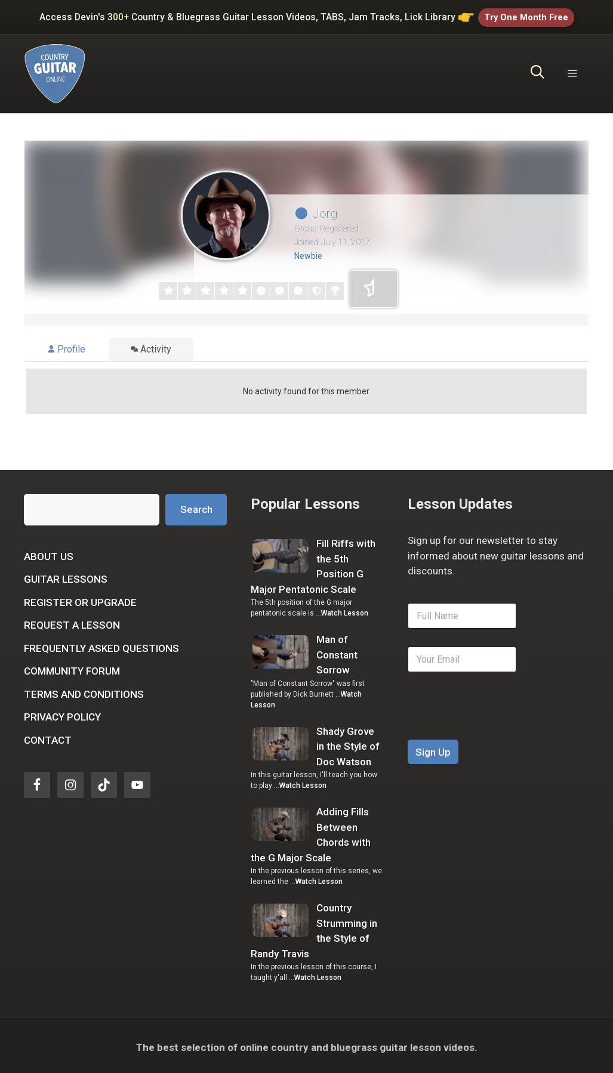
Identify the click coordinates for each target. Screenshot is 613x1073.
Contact (48, 737)
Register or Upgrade (80, 599)
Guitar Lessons (65, 576)
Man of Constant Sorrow (337, 651)
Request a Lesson (72, 621)
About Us (48, 553)
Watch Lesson (344, 609)
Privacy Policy (62, 713)
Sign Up (433, 748)
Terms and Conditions (84, 691)
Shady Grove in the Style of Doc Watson (348, 743)
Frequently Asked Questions (101, 645)
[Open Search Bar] (537, 70)
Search (196, 506)
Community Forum (72, 667)
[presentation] (498, 728)
